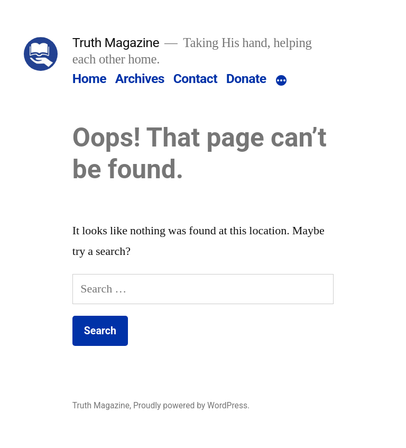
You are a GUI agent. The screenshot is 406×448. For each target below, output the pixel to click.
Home (89, 78)
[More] (281, 81)
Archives (139, 78)
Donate (246, 78)
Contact (195, 78)
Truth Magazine (115, 42)
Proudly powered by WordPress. (191, 405)
